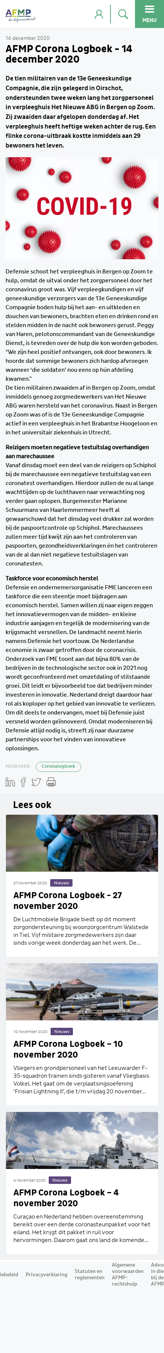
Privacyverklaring (46, 1274)
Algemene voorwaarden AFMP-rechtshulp (128, 1274)
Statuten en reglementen (89, 1274)
